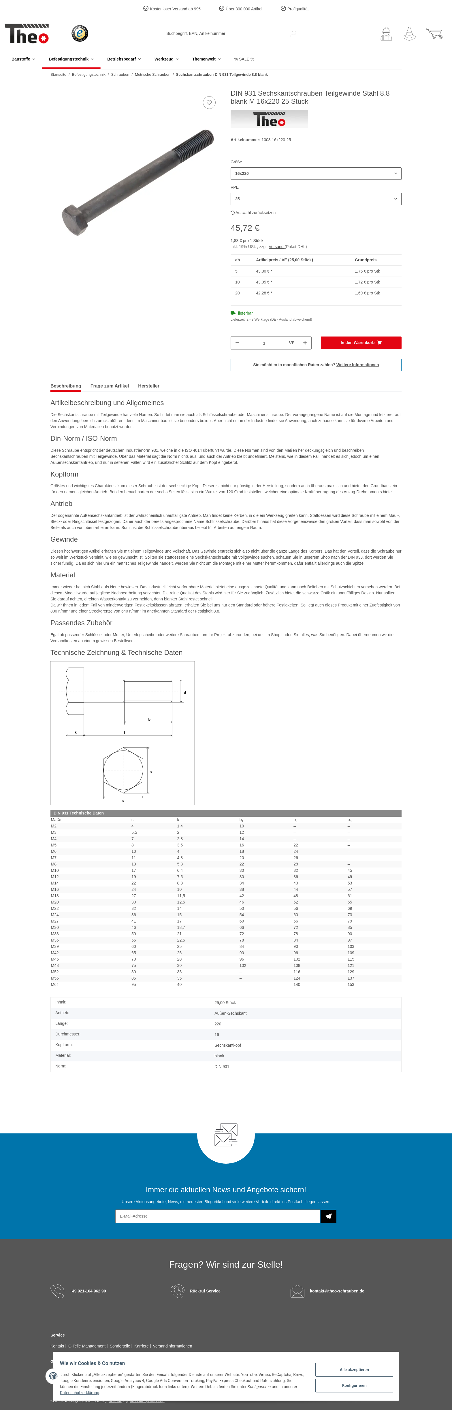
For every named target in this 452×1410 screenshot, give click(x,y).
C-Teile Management (87, 1346)
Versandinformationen (172, 1346)
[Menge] (264, 343)
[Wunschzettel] (409, 34)
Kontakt (57, 1346)
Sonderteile (120, 1346)
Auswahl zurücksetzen (253, 212)
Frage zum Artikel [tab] (110, 385)
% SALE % (244, 59)
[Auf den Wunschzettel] (209, 102)
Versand (277, 246)
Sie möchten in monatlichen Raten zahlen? (316, 364)
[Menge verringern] (237, 343)
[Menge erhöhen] (305, 343)
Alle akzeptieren (351, 1370)
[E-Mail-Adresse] (218, 1216)
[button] (386, 34)
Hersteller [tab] (148, 385)
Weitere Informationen (357, 364)
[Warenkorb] (434, 33)
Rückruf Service (205, 1290)
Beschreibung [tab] (65, 385)
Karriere (142, 1346)
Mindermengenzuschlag (147, 1401)
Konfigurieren (351, 1385)
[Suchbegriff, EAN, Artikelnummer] (224, 33)
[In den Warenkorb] (361, 343)
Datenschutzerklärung (96, 1392)
